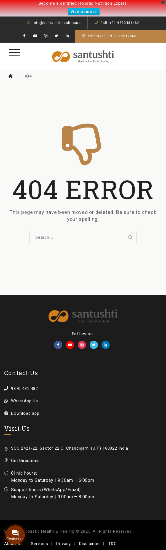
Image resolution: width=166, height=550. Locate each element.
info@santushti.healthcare (57, 23)
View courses (84, 12)
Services (39, 543)
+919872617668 (122, 36)
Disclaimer (89, 543)
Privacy (63, 543)
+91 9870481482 (124, 23)
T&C (112, 543)
